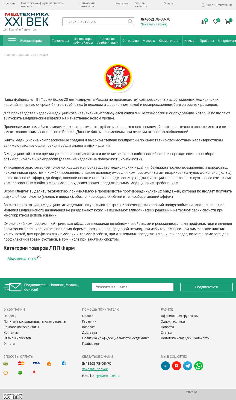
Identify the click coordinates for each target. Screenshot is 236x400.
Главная (9, 54)
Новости (9, 3)
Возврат (88, 327)
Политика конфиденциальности (185, 338)
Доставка (89, 332)
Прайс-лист (90, 343)
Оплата (169, 3)
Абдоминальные (22, 258)
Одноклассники (173, 321)
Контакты (121, 3)
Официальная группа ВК (179, 316)
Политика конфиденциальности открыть (42, 5)
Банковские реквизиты (87, 5)
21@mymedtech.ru (106, 376)
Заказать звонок (154, 24)
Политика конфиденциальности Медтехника (116, 338)
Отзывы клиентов (141, 5)
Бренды (24, 54)
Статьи (166, 332)
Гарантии (89, 321)
